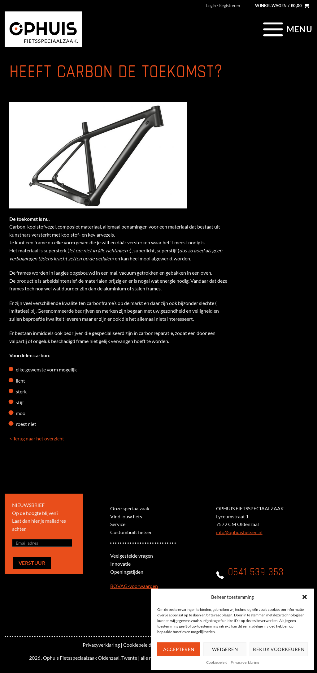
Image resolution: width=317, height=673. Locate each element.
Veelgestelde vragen (131, 556)
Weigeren (225, 649)
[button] (305, 597)
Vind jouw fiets (126, 516)
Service (117, 524)
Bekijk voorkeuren (278, 649)
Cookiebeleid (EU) (142, 645)
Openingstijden (126, 572)
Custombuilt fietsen (131, 532)
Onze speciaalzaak (129, 508)
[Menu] (286, 29)
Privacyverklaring (245, 662)
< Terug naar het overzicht (36, 438)
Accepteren (178, 649)
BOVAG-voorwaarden (134, 586)
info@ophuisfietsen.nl (239, 532)
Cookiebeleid (217, 662)
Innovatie (120, 564)
